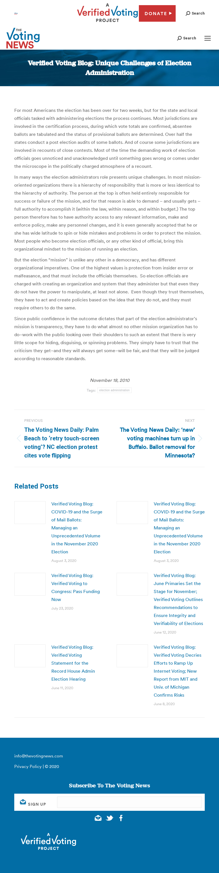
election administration (114, 390)
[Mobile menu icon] (207, 38)
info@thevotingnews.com (38, 756)
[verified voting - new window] (107, 23)
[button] (195, 13)
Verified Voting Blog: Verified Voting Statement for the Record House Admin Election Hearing (73, 663)
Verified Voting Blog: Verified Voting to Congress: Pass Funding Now (75, 587)
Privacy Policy (28, 766)
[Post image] (30, 512)
